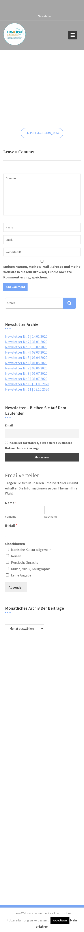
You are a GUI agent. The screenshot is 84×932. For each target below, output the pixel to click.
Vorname (10, 517)
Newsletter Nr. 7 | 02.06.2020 (26, 368)
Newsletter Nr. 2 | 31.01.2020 (26, 341)
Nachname (50, 517)
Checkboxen (15, 543)
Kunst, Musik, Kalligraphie (30, 569)
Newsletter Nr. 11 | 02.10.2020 (27, 389)
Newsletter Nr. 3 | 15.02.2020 (26, 347)
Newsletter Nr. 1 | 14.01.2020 (26, 336)
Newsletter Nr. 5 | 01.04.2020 (26, 357)
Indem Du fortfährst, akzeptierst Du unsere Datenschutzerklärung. (38, 445)
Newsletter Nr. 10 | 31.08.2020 (27, 384)
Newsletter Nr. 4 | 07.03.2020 (26, 352)
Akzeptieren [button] (60, 920)
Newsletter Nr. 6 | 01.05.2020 (26, 363)
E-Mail (11, 525)
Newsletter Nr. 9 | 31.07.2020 (26, 378)
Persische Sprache (24, 562)
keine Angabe (21, 575)
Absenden (16, 587)
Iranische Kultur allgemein (31, 549)
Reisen (16, 556)
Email (9, 425)
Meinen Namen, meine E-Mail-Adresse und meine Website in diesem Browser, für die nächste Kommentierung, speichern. (41, 271)
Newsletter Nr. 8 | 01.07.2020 (26, 373)
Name (11, 502)
